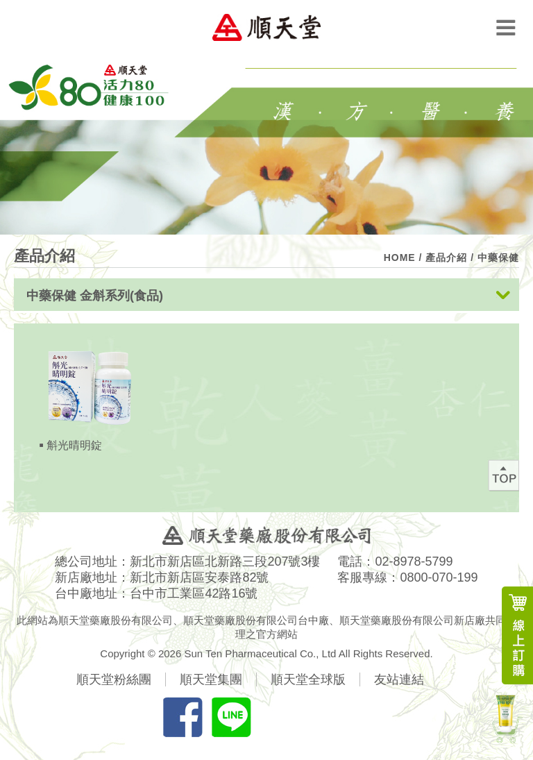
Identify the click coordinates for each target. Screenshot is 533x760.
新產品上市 (505, 717)
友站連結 (399, 679)
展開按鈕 (503, 295)
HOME (400, 257)
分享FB (182, 717)
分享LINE (231, 717)
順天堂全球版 (308, 679)
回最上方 (503, 475)
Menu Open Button (505, 27)
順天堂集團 (211, 679)
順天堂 (266, 27)
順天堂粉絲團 (113, 679)
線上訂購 (517, 635)
